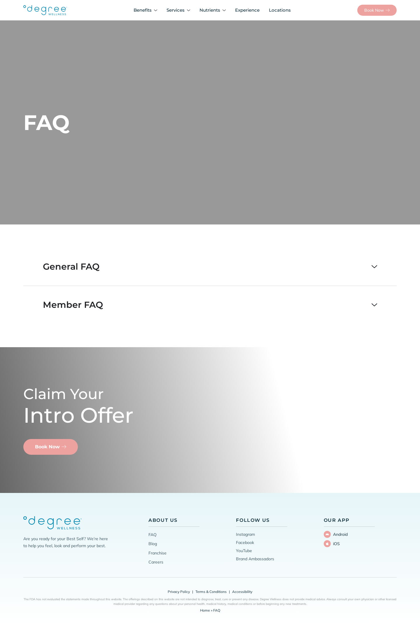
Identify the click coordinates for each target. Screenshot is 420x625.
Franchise (157, 553)
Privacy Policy (179, 591)
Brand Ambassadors (255, 558)
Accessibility (242, 591)
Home (205, 610)
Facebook (245, 542)
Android (340, 534)
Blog (152, 543)
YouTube (244, 550)
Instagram (245, 534)
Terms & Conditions (211, 591)
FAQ (152, 534)
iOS (336, 543)
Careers (155, 562)
